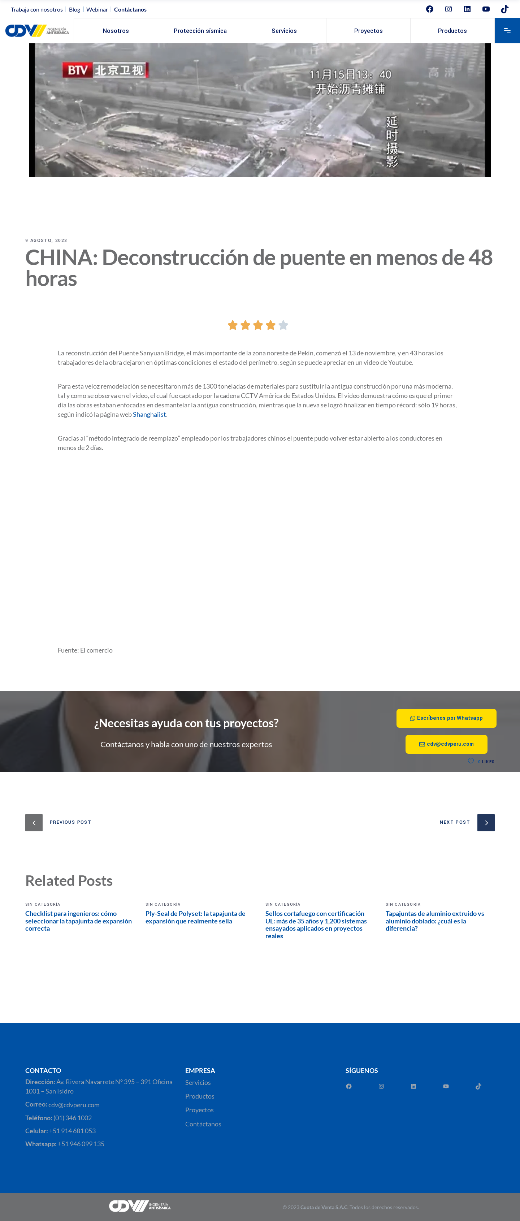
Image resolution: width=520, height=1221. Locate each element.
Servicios (198, 1082)
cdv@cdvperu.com (74, 1105)
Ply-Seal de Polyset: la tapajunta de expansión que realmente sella (196, 917)
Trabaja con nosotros (37, 9)
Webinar (97, 9)
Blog (74, 9)
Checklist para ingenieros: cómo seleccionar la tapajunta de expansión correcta (78, 920)
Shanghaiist (149, 414)
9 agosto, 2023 (46, 240)
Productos (199, 1096)
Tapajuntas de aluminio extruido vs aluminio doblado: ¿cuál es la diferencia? (435, 920)
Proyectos (199, 1110)
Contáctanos (203, 1124)
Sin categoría (43, 904)
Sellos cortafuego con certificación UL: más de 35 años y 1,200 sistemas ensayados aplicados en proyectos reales (316, 924)
